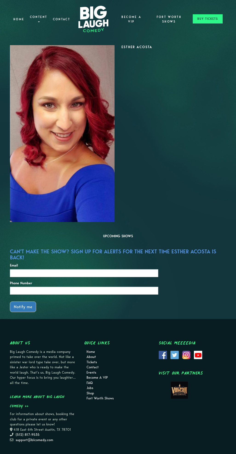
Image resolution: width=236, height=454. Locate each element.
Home (18, 19)
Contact (61, 19)
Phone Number (21, 283)
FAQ (89, 383)
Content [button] (38, 18)
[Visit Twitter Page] (174, 354)
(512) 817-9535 (28, 435)
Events (91, 372)
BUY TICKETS (207, 19)
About (91, 357)
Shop (90, 393)
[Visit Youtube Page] (198, 354)
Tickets (91, 362)
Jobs (89, 388)
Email (14, 265)
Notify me (23, 306)
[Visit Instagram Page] (186, 354)
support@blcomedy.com (34, 440)
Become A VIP (131, 19)
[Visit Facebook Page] (163, 354)
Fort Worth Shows (169, 19)
